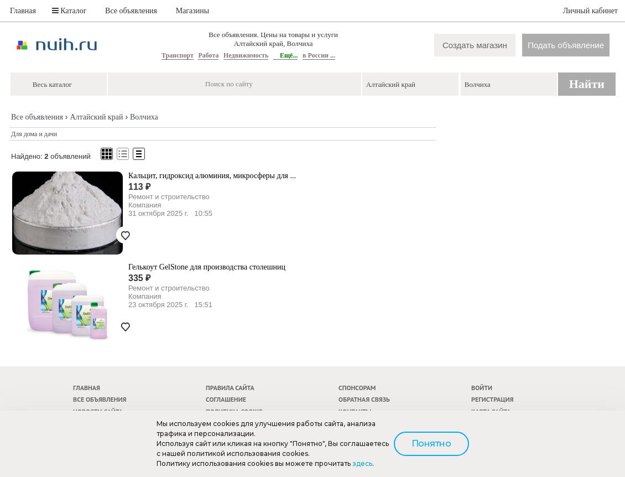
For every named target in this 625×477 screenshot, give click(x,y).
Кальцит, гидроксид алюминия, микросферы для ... (212, 176)
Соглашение (226, 399)
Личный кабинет (590, 11)
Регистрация (492, 399)
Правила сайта (230, 387)
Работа (208, 55)
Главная (23, 11)
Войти (481, 387)
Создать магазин (474, 45)
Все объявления (131, 11)
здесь (362, 463)
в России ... (319, 55)
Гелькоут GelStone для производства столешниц (206, 267)
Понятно (431, 443)
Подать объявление (566, 45)
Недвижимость (245, 55)
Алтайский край (96, 117)
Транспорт (178, 55)
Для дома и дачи (34, 134)
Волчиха (144, 117)
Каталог (69, 11)
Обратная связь (364, 399)
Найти (587, 84)
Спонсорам (357, 387)
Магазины (193, 11)
